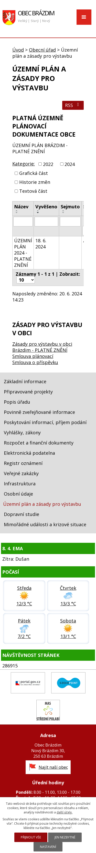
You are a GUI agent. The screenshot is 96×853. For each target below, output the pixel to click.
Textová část (33, 191)
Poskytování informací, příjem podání (45, 422)
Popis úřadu (17, 402)
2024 (70, 164)
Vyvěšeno (46, 206)
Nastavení (48, 847)
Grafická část (33, 173)
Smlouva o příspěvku (35, 362)
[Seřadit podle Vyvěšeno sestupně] (38, 213)
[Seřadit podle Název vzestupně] (17, 211)
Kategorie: (23, 164)
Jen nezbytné (65, 837)
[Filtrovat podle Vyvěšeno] (46, 221)
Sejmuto (70, 206)
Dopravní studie (21, 514)
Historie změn (34, 182)
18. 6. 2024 (40, 243)
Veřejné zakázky (21, 473)
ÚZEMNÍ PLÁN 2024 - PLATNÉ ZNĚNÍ (23, 252)
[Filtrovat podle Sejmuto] (70, 221)
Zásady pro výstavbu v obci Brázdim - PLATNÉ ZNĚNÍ (42, 347)
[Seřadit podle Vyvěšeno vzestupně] (38, 211)
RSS (73, 105)
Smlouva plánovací (32, 356)
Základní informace (25, 381)
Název (21, 206)
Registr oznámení (23, 463)
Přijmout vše (31, 837)
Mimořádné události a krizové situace (45, 524)
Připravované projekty (28, 392)
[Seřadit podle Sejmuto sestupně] (63, 213)
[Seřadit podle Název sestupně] (17, 213)
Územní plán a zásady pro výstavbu (42, 504)
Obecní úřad (42, 50)
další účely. (64, 812)
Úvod (18, 50)
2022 (48, 164)
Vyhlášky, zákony (22, 432)
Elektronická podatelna (29, 453)
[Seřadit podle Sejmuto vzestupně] (63, 211)
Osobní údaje (18, 494)
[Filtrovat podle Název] (23, 221)
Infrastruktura (20, 483)
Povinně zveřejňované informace (39, 412)
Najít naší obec (53, 767)
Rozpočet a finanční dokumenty (38, 443)
